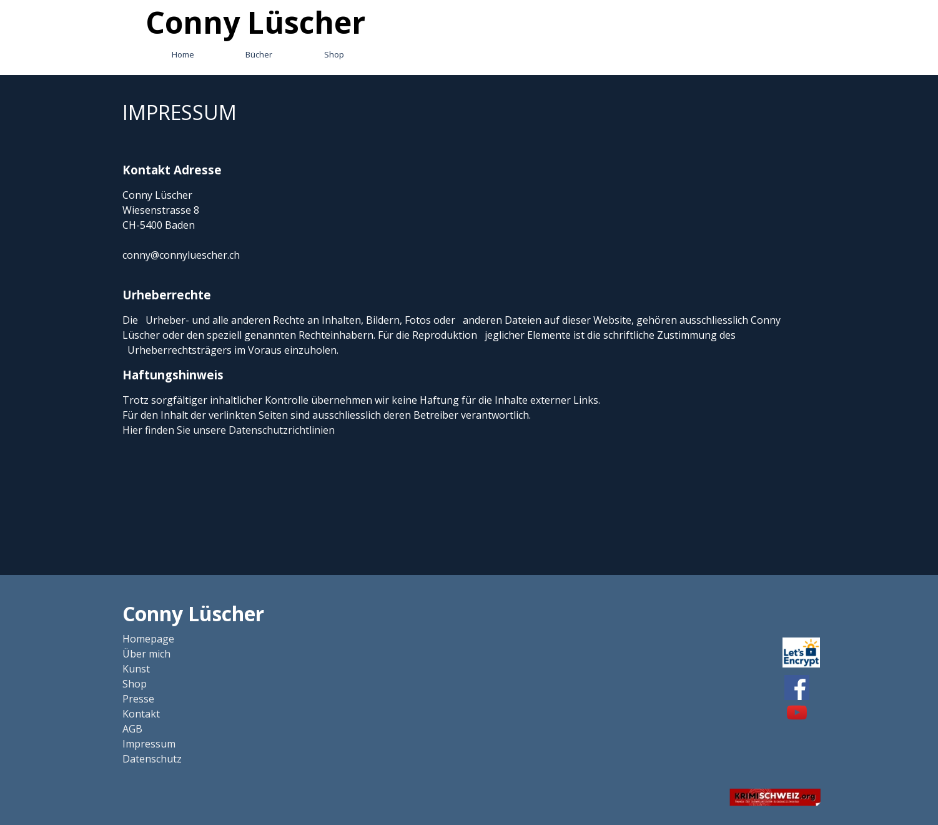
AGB (132, 729)
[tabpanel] (469, 268)
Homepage (148, 639)
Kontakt (141, 714)
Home (183, 54)
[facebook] (796, 687)
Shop (334, 54)
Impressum (148, 744)
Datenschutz (152, 759)
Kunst (136, 669)
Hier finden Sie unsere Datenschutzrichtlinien (228, 430)
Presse (138, 699)
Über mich (146, 654)
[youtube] (796, 712)
